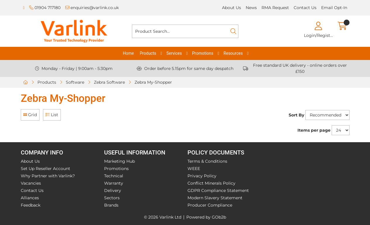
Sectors (112, 197)
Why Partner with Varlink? (48, 175)
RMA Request (275, 7)
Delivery (112, 190)
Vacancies (31, 183)
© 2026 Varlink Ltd (162, 217)
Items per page (314, 130)
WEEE (193, 168)
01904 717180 (45, 7)
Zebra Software (109, 82)
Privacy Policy (201, 175)
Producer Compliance (209, 205)
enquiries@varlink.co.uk (92, 7)
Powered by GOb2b (206, 217)
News (251, 7)
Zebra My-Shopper (153, 82)
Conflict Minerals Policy (211, 183)
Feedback (30, 205)
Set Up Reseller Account (45, 168)
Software (75, 82)
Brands (111, 205)
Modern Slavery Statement (214, 197)
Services (174, 53)
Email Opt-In (334, 7)
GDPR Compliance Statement (218, 190)
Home (128, 53)
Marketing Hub (119, 161)
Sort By (296, 115)
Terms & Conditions (207, 161)
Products (148, 53)
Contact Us (305, 7)
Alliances (30, 197)
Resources (233, 53)
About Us (231, 7)
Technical (113, 175)
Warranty (113, 183)
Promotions (203, 53)
